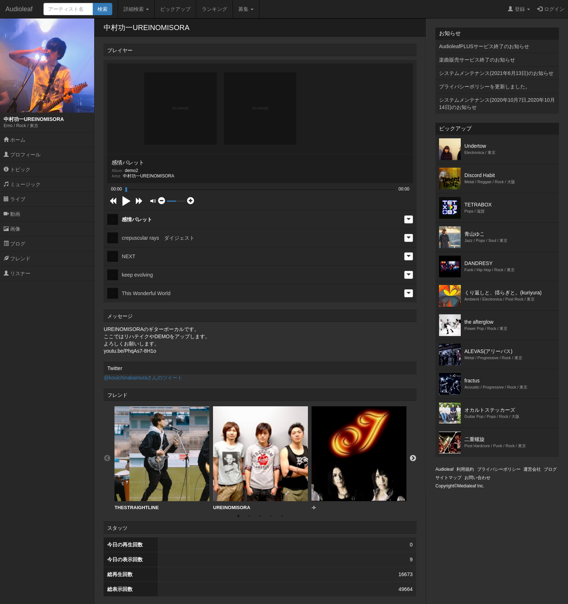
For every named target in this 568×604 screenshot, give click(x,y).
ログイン (550, 9)
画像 (12, 229)
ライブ (14, 199)
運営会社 (532, 469)
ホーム (14, 140)
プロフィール (22, 155)
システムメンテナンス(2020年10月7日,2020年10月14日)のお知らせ (497, 103)
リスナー (17, 273)
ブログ (14, 244)
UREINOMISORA (260, 458)
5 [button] (281, 516)
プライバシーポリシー (499, 469)
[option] (161, 458)
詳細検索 (136, 9)
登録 (519, 9)
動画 (12, 214)
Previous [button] (107, 458)
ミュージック (22, 184)
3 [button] (260, 516)
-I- (359, 458)
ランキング (214, 9)
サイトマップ (448, 477)
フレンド (17, 258)
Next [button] (413, 458)
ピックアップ (175, 9)
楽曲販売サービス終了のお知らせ (477, 60)
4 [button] (271, 516)
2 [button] (249, 516)
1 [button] (238, 516)
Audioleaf (19, 9)
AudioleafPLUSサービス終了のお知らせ (484, 46)
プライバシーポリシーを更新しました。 (484, 86)
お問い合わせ (477, 477)
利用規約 (465, 469)
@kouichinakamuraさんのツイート (143, 378)
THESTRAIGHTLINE (161, 458)
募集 (246, 9)
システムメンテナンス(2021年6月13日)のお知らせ (496, 73)
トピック (17, 169)
